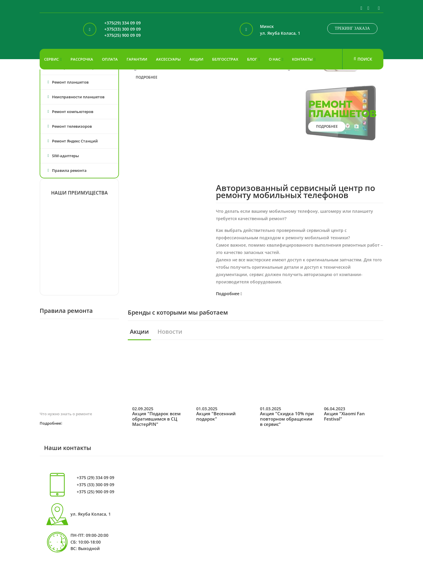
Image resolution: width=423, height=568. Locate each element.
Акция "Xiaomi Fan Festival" (344, 416)
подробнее (146, 77)
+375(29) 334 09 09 (122, 23)
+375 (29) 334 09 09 (95, 478)
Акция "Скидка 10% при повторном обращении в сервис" (287, 419)
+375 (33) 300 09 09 (95, 485)
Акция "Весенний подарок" (216, 416)
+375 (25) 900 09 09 (95, 492)
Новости (169, 332)
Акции (139, 332)
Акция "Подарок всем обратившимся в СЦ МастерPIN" (156, 419)
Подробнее (229, 293)
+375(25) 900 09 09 (122, 35)
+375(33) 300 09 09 (122, 29)
